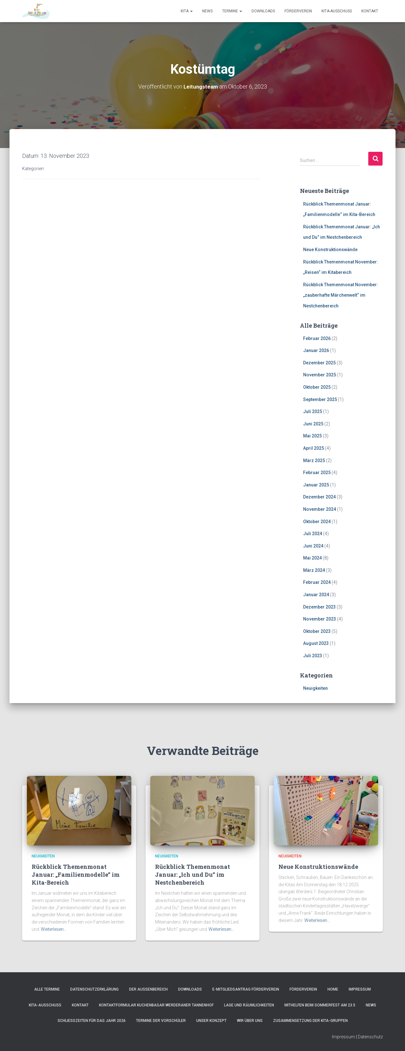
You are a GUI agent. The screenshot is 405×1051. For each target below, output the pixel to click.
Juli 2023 (312, 655)
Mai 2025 (312, 435)
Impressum (360, 989)
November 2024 (319, 509)
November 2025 (319, 374)
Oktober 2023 (317, 631)
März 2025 (314, 460)
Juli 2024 (312, 533)
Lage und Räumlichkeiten (249, 1005)
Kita (187, 11)
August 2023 (316, 643)
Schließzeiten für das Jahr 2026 (92, 1020)
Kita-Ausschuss (336, 11)
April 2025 (313, 448)
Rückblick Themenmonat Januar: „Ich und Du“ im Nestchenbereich (192, 874)
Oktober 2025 (317, 387)
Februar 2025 (317, 472)
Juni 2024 (313, 545)
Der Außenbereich (148, 989)
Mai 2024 (312, 557)
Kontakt (369, 11)
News (207, 11)
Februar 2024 (317, 582)
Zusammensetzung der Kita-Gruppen (310, 1020)
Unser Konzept (211, 1020)
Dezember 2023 (319, 606)
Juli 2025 (312, 411)
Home (332, 989)
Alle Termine (47, 989)
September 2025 (320, 399)
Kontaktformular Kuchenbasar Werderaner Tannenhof (156, 1005)
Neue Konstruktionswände (330, 249)
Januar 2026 (316, 350)
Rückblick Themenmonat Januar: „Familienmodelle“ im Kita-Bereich (76, 874)
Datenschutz (370, 1036)
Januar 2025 (316, 484)
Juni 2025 (313, 423)
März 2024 (314, 570)
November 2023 (319, 618)
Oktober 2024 (317, 521)
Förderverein (298, 11)
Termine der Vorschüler (161, 1020)
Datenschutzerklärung (94, 989)
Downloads (263, 11)
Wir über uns (250, 1020)
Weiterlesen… (53, 929)
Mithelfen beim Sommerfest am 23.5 (319, 1005)
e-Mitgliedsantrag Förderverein (245, 989)
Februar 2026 (317, 338)
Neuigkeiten (315, 688)
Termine (232, 11)
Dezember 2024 (319, 496)
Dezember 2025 (319, 362)
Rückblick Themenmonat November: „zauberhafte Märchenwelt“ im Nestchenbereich (340, 295)
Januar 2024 (316, 594)
